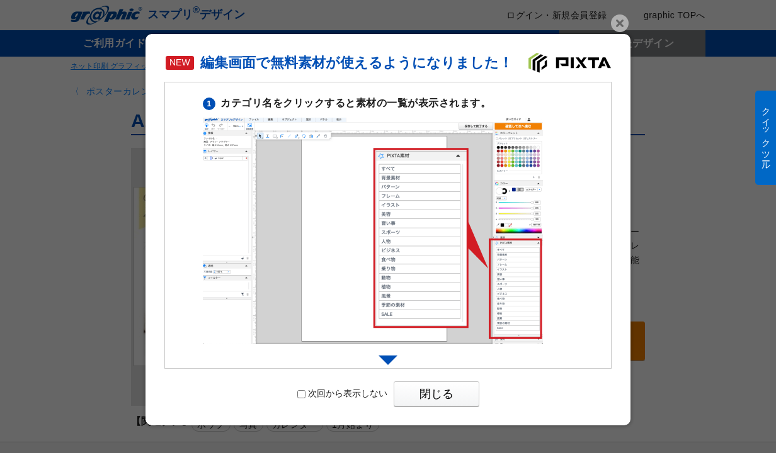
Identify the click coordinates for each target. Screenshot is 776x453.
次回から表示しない (342, 393)
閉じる (436, 394)
